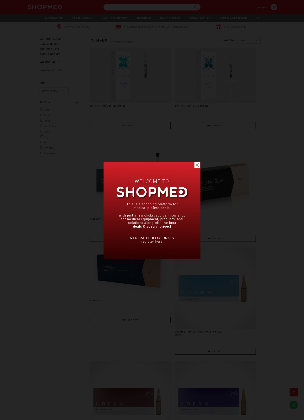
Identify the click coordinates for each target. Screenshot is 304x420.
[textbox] (152, 7)
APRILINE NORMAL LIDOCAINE (111, 85)
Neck (47, 131)
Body (47, 115)
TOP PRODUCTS (50, 49)
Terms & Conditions (174, 399)
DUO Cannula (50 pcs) (164, 352)
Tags (45, 102)
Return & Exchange (98, 399)
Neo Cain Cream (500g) (221, 268)
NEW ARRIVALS (49, 44)
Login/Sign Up (258, 7)
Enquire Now (115, 104)
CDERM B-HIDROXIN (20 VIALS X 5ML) (226, 186)
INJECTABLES (144, 18)
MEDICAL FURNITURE (200, 18)
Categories (50, 61)
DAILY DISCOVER (50, 54)
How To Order (35, 399)
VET (258, 18)
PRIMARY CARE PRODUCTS (233, 18)
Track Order (125, 399)
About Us (14, 399)
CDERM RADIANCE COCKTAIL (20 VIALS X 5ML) (169, 270)
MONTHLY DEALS (50, 39)
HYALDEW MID (100, 184)
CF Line (96, 352)
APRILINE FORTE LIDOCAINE (166, 85)
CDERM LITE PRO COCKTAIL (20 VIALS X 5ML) (112, 270)
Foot (46, 142)
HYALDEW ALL (157, 165)
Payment (56, 399)
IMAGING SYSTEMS (53, 18)
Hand (47, 120)
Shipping (73, 399)
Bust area (49, 153)
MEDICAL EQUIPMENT (83, 18)
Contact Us (147, 399)
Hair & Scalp (51, 126)
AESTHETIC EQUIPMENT (115, 18)
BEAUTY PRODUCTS (170, 18)
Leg (46, 137)
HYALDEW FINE (214, 101)
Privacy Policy (18, 405)
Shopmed (250, 415)
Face (46, 110)
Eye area (49, 148)
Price (45, 83)
